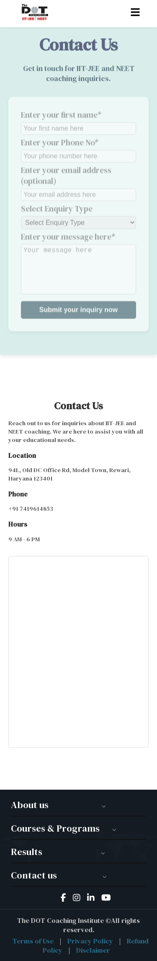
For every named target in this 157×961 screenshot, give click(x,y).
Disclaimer (93, 950)
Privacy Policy (90, 941)
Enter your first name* (78, 119)
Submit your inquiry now (78, 306)
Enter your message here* (78, 259)
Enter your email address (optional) (78, 179)
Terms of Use (33, 941)
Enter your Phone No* (78, 146)
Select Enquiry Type (78, 213)
